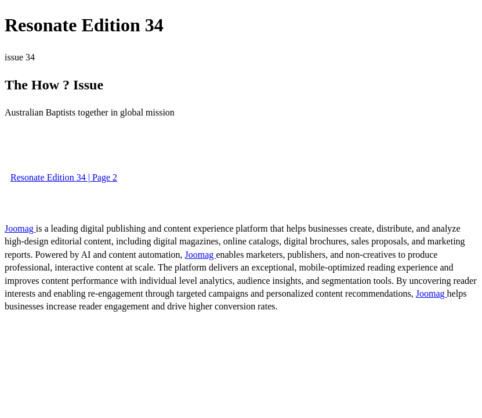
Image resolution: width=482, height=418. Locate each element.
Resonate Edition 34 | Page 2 (63, 177)
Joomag (20, 228)
